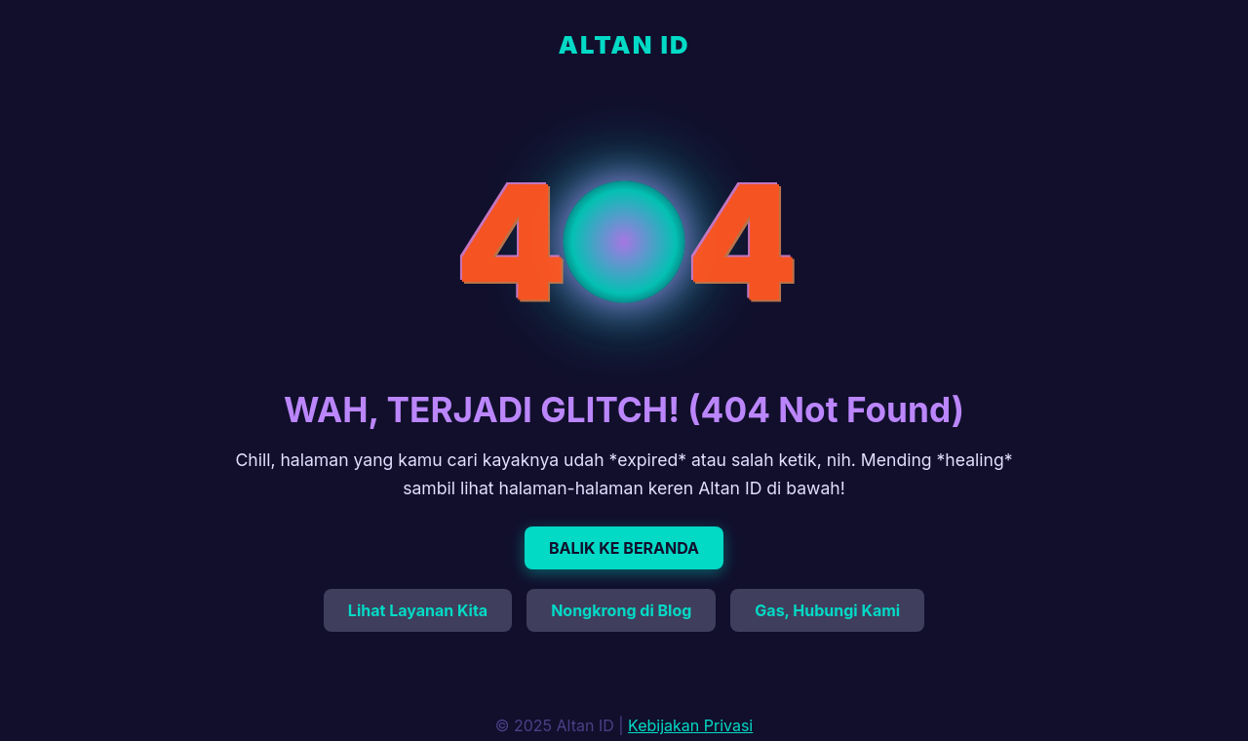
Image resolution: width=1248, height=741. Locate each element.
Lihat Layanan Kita (418, 610)
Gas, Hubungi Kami (827, 610)
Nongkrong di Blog (621, 610)
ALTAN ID (624, 44)
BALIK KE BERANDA (624, 548)
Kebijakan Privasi (690, 725)
